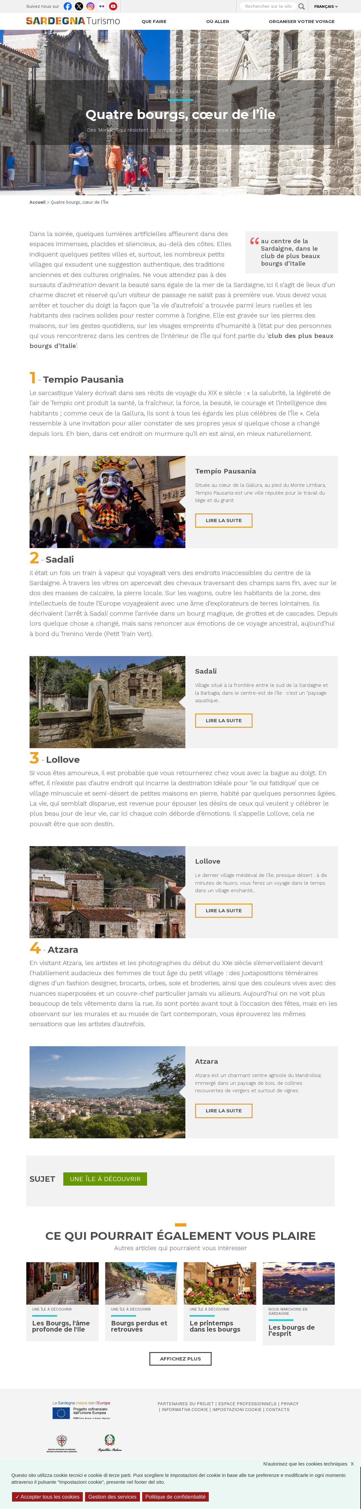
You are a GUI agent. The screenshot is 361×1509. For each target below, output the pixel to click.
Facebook (68, 5)
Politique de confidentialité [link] (175, 1497)
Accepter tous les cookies (47, 1497)
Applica (301, 6)
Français (324, 6)
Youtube (113, 5)
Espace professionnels (247, 1403)
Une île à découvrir (180, 92)
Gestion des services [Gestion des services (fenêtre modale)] (112, 1497)
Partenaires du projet (185, 1403)
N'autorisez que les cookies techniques (311, 1463)
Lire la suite (224, 520)
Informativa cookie (185, 1409)
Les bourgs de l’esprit (291, 1330)
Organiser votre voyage (302, 21)
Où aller (217, 21)
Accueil (37, 202)
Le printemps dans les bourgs (215, 1326)
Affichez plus (180, 1359)
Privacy (289, 1403)
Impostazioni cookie (237, 1409)
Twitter (79, 5)
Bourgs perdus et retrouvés (139, 1326)
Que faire (154, 21)
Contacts (278, 1409)
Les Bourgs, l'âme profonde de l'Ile (61, 1326)
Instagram (90, 5)
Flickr (102, 5)
